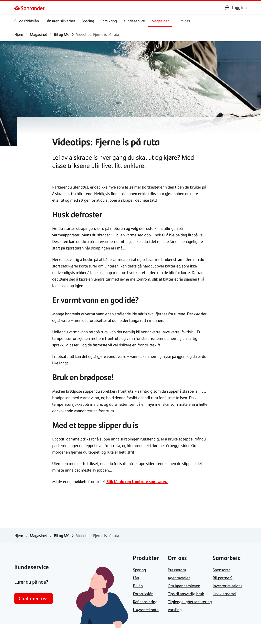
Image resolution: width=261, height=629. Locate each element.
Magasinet (160, 21)
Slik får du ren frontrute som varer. (137, 481)
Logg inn (239, 7)
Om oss (184, 21)
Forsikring (109, 21)
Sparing (88, 21)
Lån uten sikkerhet (60, 21)
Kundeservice (134, 21)
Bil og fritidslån (26, 21)
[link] (17, 7)
